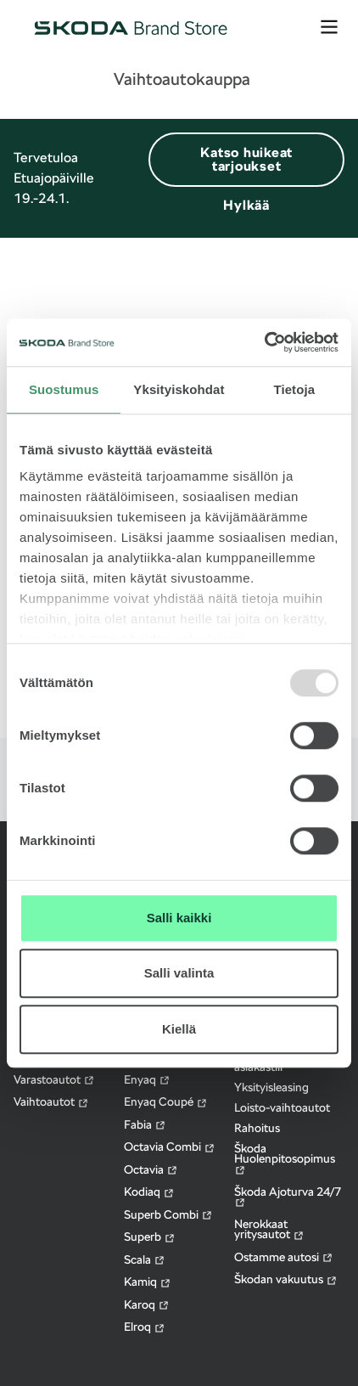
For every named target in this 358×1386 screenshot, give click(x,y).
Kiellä (179, 1029)
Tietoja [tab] (294, 389)
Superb (150, 1237)
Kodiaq (149, 1192)
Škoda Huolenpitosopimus (284, 1158)
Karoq (147, 1305)
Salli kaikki (179, 917)
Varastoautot (54, 1080)
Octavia (151, 1170)
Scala (144, 1260)
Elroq (144, 1327)
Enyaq (147, 1080)
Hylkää (246, 205)
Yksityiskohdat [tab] (178, 389)
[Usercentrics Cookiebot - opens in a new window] (264, 342)
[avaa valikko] (329, 27)
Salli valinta (179, 973)
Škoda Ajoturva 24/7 (287, 1197)
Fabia (145, 1125)
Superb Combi (168, 1215)
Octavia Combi (169, 1147)
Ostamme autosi (283, 1257)
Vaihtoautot (51, 1102)
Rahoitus (257, 1128)
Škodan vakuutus (286, 1279)
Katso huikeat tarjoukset (246, 159)
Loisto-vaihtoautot (282, 1107)
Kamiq (147, 1282)
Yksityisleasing (271, 1087)
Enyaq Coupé (166, 1102)
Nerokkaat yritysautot (269, 1229)
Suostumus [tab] (64, 389)
